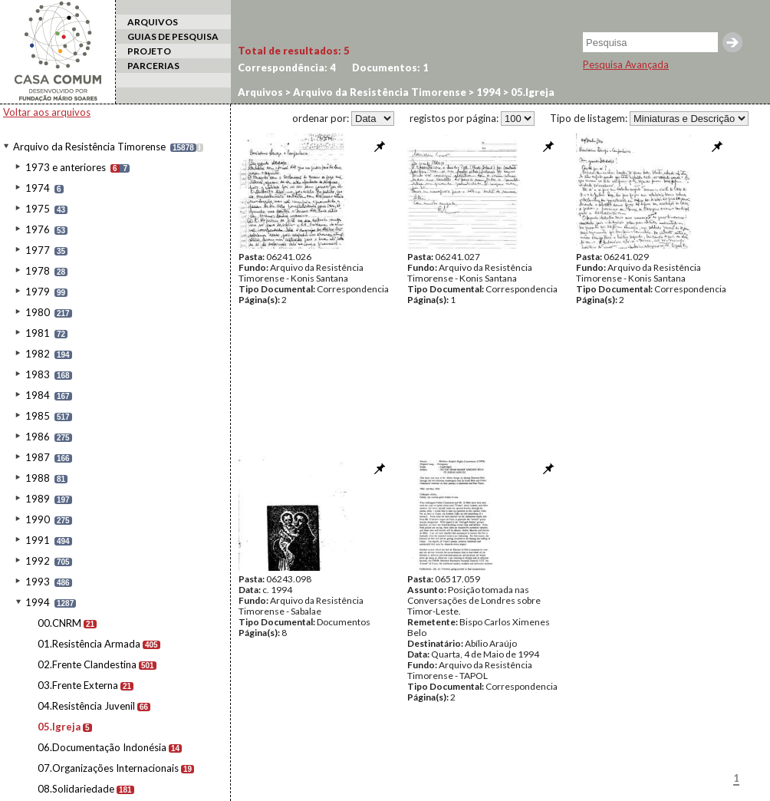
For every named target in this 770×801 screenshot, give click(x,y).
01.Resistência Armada (89, 644)
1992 (37, 561)
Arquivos (260, 92)
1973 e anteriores (65, 167)
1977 (37, 250)
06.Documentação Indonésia (102, 747)
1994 (37, 602)
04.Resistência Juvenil (86, 706)
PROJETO (149, 51)
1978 (37, 271)
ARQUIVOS (152, 22)
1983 (37, 374)
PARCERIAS (153, 65)
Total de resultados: (294, 50)
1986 (37, 436)
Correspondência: (287, 67)
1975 (37, 209)
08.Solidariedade (76, 789)
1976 (37, 229)
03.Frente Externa (78, 685)
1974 (37, 188)
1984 (37, 395)
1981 (37, 333)
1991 (37, 540)
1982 (37, 354)
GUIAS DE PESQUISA (173, 36)
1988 (37, 478)
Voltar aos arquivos (46, 112)
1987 (37, 457)
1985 (37, 416)
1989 (37, 499)
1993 (37, 581)
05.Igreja (59, 726)
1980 (37, 312)
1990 (37, 519)
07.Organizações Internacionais (108, 768)
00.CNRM (59, 623)
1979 (37, 291)
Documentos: (390, 67)
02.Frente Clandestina (87, 664)
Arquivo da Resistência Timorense (89, 146)
